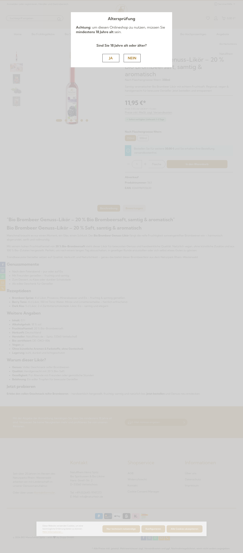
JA (111, 58)
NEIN (132, 58)
